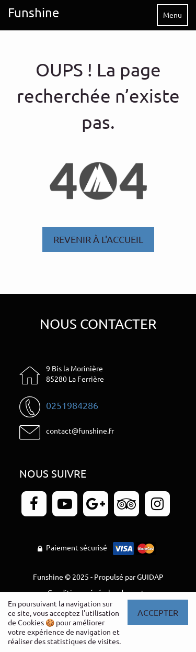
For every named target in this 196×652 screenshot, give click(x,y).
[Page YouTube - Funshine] (64, 503)
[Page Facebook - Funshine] (34, 503)
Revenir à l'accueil (98, 239)
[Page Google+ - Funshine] (95, 503)
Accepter (157, 612)
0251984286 (72, 405)
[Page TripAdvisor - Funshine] (126, 503)
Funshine (33, 12)
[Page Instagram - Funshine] (157, 503)
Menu (172, 14)
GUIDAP (150, 576)
